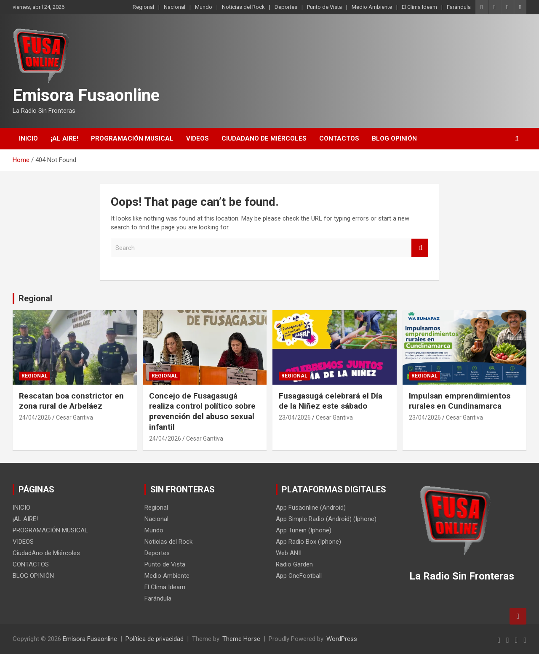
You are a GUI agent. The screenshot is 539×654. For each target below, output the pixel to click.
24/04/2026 (35, 417)
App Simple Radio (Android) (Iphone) (326, 519)
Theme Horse (241, 639)
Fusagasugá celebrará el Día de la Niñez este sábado (330, 401)
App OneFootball (299, 576)
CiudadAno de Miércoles (264, 138)
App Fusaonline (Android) (311, 507)
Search (419, 248)
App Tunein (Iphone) (303, 530)
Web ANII (289, 553)
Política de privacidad (154, 639)
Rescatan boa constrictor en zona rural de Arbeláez (71, 401)
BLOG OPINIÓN (394, 138)
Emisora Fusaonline (86, 95)
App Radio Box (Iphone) (308, 541)
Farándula (459, 7)
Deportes (286, 7)
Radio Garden (294, 564)
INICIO (28, 138)
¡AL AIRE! (64, 138)
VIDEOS (197, 138)
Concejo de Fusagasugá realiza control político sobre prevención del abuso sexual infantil (202, 411)
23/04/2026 (295, 417)
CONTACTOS (339, 138)
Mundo (203, 7)
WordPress (341, 639)
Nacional (174, 7)
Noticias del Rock (243, 7)
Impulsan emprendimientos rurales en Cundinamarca (459, 401)
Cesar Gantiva (74, 417)
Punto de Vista (324, 7)
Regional (143, 7)
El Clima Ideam (419, 7)
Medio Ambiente (372, 7)
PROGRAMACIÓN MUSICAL (132, 138)
